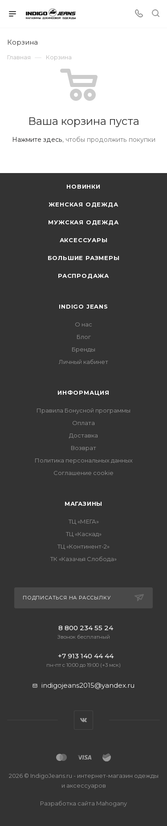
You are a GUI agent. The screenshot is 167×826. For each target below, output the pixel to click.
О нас (83, 324)
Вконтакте (83, 720)
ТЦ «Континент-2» (83, 546)
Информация (83, 392)
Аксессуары (84, 240)
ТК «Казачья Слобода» (83, 558)
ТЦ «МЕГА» (84, 521)
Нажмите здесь (37, 140)
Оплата (83, 422)
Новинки (83, 186)
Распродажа (83, 275)
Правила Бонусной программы (83, 410)
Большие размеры (84, 257)
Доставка (83, 435)
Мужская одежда (83, 222)
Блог (84, 336)
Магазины (83, 503)
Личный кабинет (83, 361)
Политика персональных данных (84, 460)
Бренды (83, 349)
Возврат (83, 447)
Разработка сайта (83, 803)
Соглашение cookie (83, 472)
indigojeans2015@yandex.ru (87, 685)
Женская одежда (83, 204)
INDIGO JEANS (83, 306)
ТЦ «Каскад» (84, 533)
